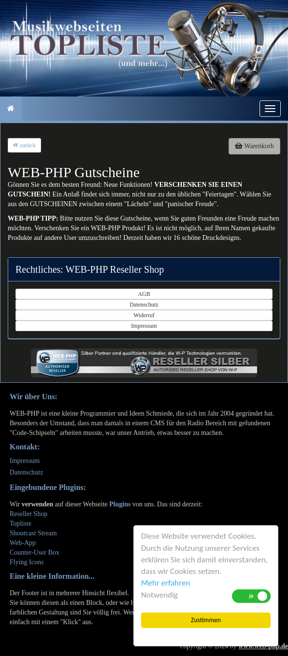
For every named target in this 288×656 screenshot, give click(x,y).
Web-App (23, 542)
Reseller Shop (28, 513)
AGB (144, 294)
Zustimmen (206, 620)
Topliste (20, 523)
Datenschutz (144, 304)
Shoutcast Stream (33, 533)
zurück (24, 145)
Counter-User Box (34, 552)
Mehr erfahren (165, 583)
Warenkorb (254, 146)
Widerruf (144, 315)
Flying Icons (26, 562)
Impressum (144, 325)
